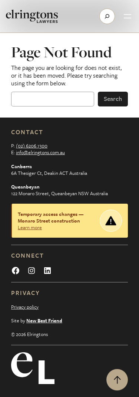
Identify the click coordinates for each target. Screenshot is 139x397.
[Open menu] (127, 16)
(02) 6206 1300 (31, 145)
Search (113, 98)
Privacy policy (25, 307)
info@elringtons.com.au (40, 152)
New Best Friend (44, 320)
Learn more (30, 227)
